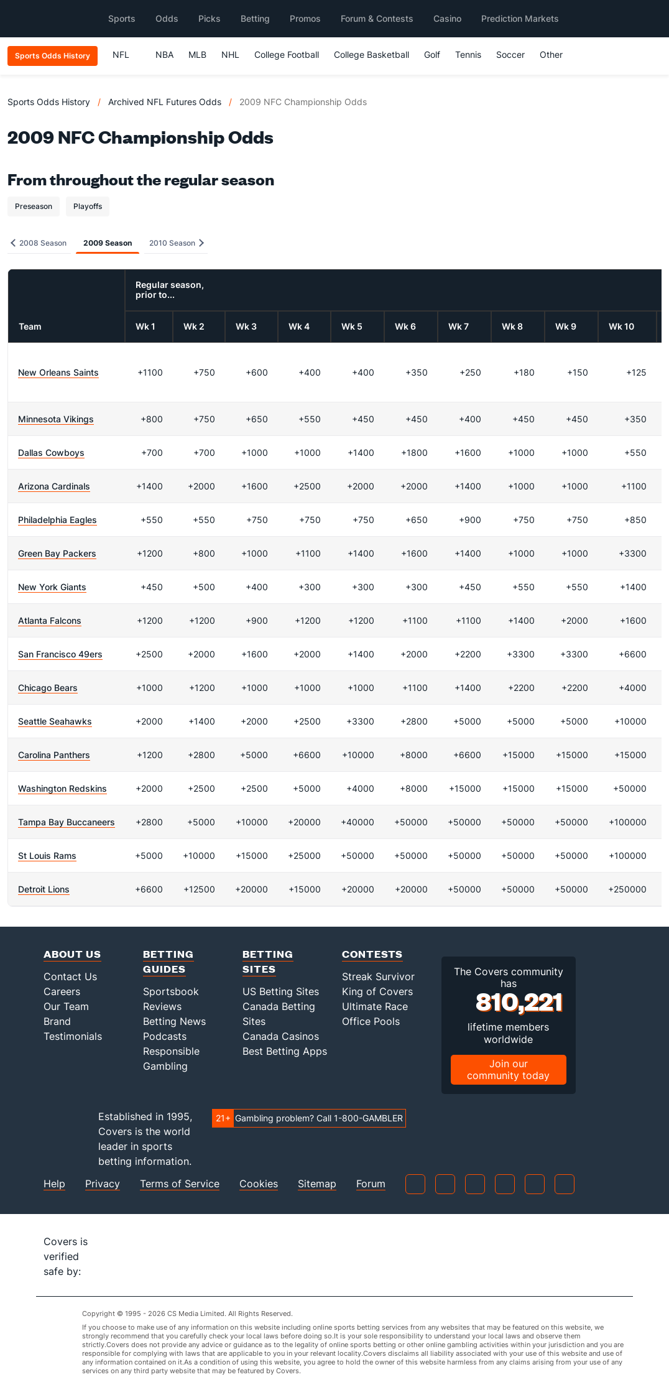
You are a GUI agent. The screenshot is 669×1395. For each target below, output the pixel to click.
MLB (197, 54)
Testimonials (73, 1036)
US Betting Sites (280, 991)
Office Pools (371, 1021)
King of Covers (377, 991)
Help (54, 1184)
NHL (230, 54)
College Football (286, 54)
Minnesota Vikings (56, 419)
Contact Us (70, 976)
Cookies (258, 1184)
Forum (370, 1184)
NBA (164, 54)
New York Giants (52, 587)
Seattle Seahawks (55, 721)
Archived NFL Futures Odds (164, 101)
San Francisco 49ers (60, 654)
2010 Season (176, 243)
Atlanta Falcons (49, 620)
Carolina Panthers (54, 754)
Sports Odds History (48, 101)
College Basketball (371, 54)
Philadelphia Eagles (57, 519)
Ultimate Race (375, 1006)
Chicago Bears (48, 687)
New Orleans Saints (58, 372)
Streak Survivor (378, 976)
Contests (372, 954)
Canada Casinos (280, 1036)
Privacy (102, 1184)
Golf (432, 54)
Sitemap (317, 1184)
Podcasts (165, 1036)
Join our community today (508, 1069)
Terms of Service (179, 1184)
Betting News (174, 1021)
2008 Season (39, 243)
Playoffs (87, 206)
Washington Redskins (62, 788)
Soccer (510, 54)
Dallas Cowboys (51, 452)
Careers (62, 991)
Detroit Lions (44, 889)
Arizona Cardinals (54, 486)
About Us (72, 954)
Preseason (33, 206)
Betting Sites (267, 961)
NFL (127, 54)
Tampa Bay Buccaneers (66, 822)
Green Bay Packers (57, 553)
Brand (57, 1021)
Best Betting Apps (284, 1051)
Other (557, 54)
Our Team (66, 1006)
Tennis (468, 54)
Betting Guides (168, 961)
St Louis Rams (47, 855)
